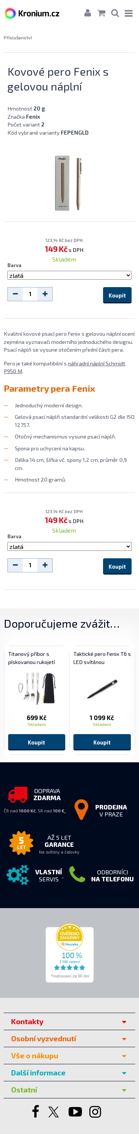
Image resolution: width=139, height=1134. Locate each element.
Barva (14, 265)
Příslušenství (18, 37)
